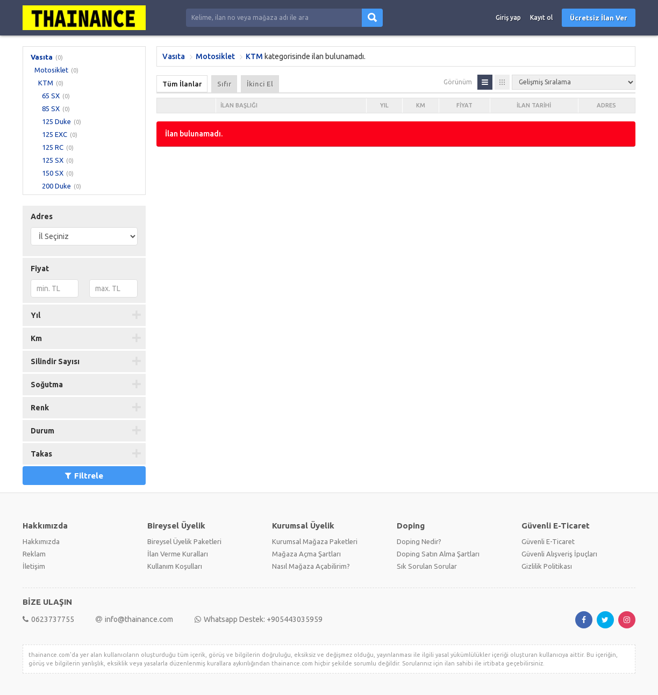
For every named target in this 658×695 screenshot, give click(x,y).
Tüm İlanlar (182, 84)
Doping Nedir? (419, 541)
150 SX (52, 173)
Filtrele (84, 475)
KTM (45, 82)
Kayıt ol (541, 17)
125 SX (52, 160)
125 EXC (54, 134)
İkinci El (260, 84)
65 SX (51, 95)
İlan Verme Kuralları (177, 554)
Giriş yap (508, 17)
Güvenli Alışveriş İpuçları (559, 554)
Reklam (34, 554)
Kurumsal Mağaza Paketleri (314, 541)
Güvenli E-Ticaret (548, 541)
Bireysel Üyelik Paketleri (184, 541)
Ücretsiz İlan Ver (598, 17)
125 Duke (56, 121)
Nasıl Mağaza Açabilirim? (311, 566)
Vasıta (42, 57)
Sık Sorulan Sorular (427, 566)
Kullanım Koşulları (174, 566)
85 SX (51, 108)
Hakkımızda (41, 541)
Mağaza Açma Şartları (306, 554)
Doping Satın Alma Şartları (438, 554)
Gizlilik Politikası (546, 566)
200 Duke (56, 186)
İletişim (34, 566)
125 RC (52, 147)
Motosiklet (51, 70)
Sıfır (224, 84)
